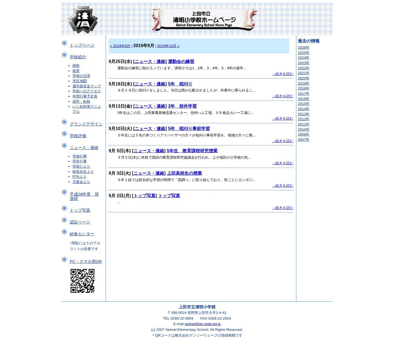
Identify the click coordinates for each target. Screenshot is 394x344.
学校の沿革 (81, 76)
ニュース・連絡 (84, 147)
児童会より (81, 182)
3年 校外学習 (182, 106)
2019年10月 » (168, 46)
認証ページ (80, 222)
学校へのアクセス (87, 91)
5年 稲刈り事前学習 (189, 128)
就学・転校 (81, 101)
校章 (76, 71)
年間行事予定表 (85, 96)
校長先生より (83, 172)
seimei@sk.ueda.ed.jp (203, 324)
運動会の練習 (181, 61)
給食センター (82, 234)
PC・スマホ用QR (86, 261)
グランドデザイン (86, 124)
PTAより (79, 176)
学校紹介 (78, 57)
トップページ (82, 45)
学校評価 (78, 136)
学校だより (81, 166)
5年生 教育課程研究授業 (192, 150)
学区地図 (80, 81)
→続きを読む (282, 74)
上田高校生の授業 (184, 173)
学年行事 (80, 161)
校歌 (76, 66)
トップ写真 (80, 210)
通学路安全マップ (87, 86)
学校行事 (80, 156)
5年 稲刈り (180, 84)
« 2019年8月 (120, 46)
